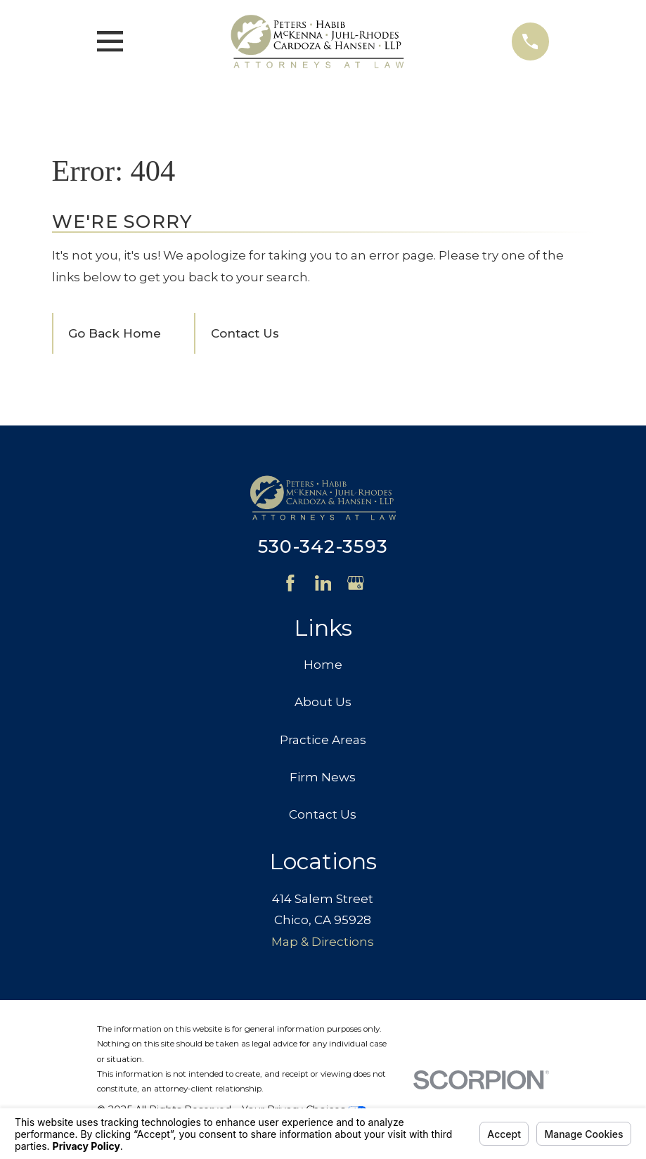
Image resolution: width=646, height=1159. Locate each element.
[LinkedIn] (323, 583)
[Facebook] (290, 583)
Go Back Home (114, 333)
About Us (323, 702)
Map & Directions (322, 942)
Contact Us (245, 333)
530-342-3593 (323, 546)
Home (323, 665)
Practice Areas (323, 740)
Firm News (323, 777)
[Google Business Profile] (355, 583)
